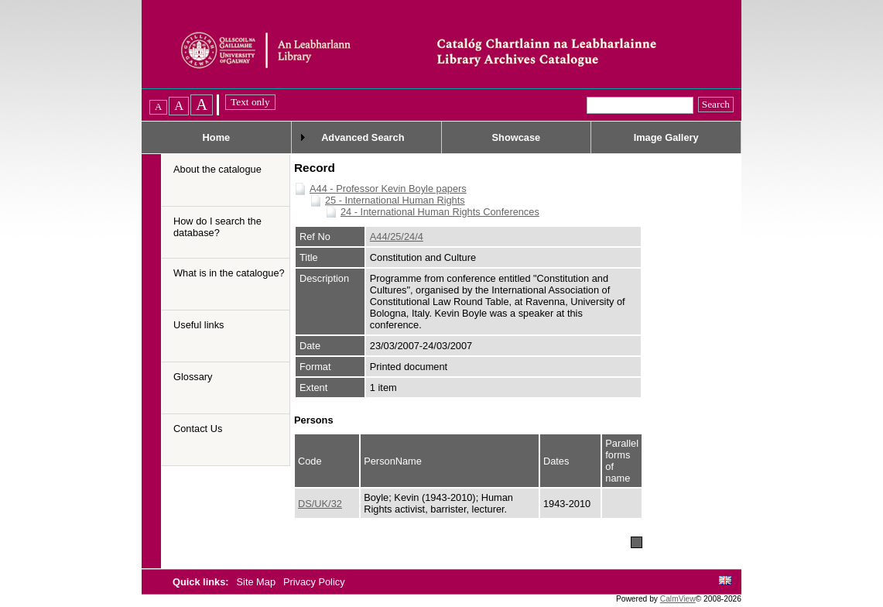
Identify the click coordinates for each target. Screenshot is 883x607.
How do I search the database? (217, 226)
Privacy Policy (314, 582)
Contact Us (197, 428)
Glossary (193, 376)
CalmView (678, 599)
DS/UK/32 (320, 503)
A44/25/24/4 (396, 236)
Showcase (516, 137)
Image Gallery (666, 137)
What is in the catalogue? (229, 273)
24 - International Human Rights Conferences (440, 212)
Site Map (258, 582)
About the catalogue (217, 169)
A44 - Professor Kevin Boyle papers (388, 188)
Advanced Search (362, 137)
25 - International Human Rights (395, 200)
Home (217, 137)
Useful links (198, 325)
